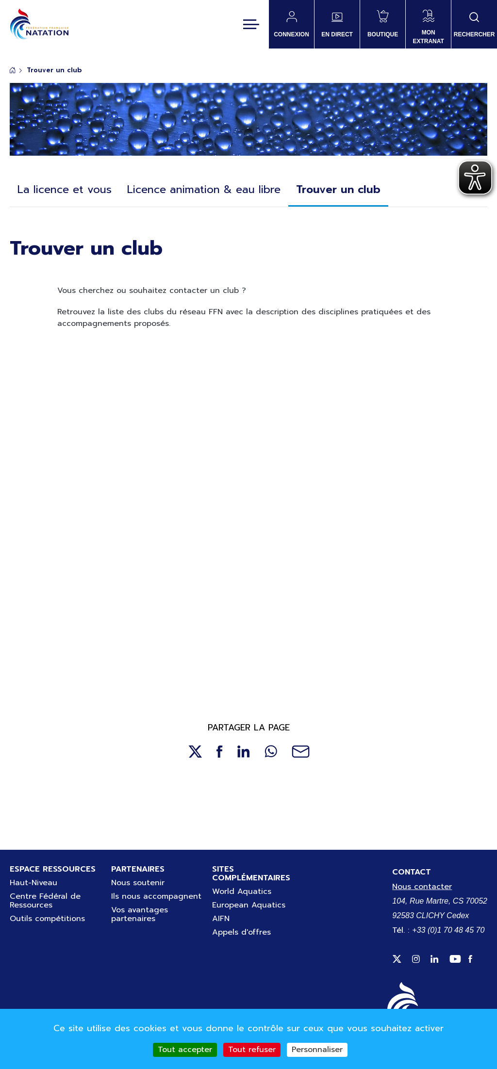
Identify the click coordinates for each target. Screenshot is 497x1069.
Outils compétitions (47, 918)
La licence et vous (64, 189)
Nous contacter (422, 886)
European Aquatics (248, 905)
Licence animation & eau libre (204, 189)
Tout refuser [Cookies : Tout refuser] (252, 1049)
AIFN (221, 918)
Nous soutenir (138, 882)
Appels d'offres (241, 932)
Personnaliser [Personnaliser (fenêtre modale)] (317, 1049)
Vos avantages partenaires (139, 914)
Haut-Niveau (33, 882)
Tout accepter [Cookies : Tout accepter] (185, 1049)
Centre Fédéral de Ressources (45, 900)
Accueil (13, 70)
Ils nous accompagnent (156, 896)
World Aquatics (241, 891)
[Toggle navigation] (251, 24)
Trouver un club (338, 189)
